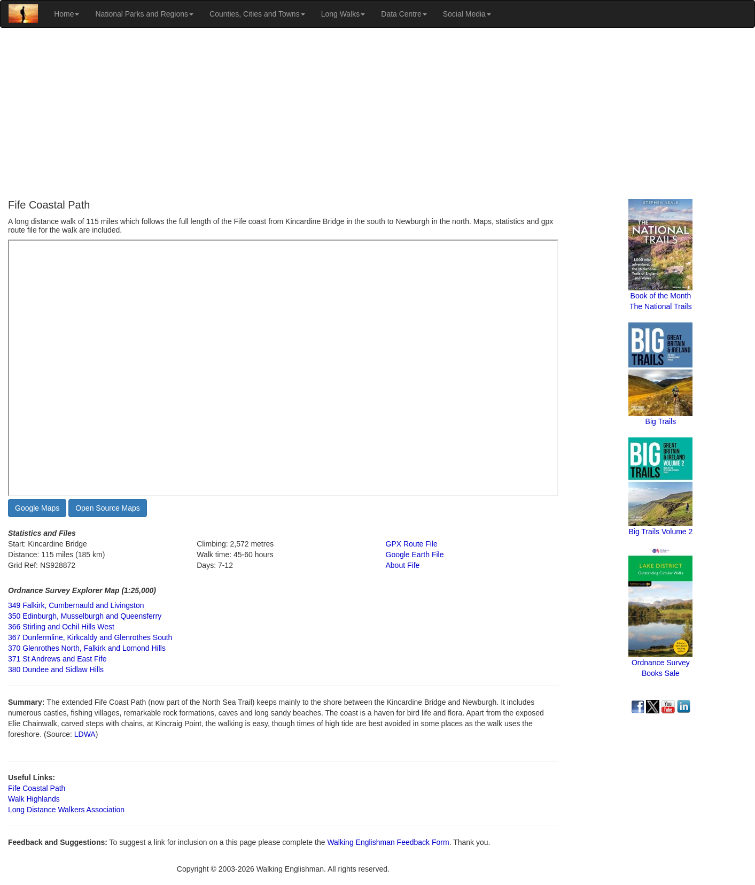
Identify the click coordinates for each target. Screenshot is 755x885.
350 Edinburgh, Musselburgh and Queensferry (84, 616)
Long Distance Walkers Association (66, 809)
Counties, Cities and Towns (257, 14)
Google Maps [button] (37, 508)
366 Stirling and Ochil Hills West (61, 626)
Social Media (467, 14)
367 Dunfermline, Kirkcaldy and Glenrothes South (90, 637)
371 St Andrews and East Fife (57, 659)
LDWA (84, 734)
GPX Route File (412, 544)
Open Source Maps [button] (107, 508)
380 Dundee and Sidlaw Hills (56, 669)
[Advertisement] (377, 113)
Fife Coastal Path (36, 788)
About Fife (403, 565)
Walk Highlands (34, 799)
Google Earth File (415, 554)
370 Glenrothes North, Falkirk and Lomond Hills (87, 648)
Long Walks (343, 14)
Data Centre (403, 14)
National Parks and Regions (144, 14)
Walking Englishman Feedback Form (388, 842)
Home (66, 14)
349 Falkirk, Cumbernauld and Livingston (76, 605)
